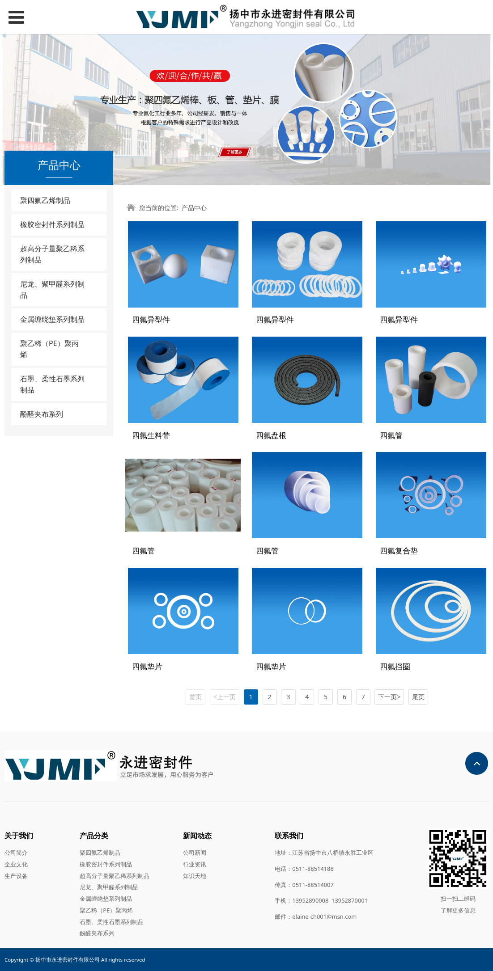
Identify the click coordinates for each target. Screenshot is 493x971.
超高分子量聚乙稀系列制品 (52, 254)
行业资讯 (194, 864)
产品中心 (194, 207)
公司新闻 (194, 853)
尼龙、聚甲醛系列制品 (52, 289)
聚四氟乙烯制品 (45, 200)
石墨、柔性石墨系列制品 (52, 384)
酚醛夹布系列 (41, 414)
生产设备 (16, 875)
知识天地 (194, 875)
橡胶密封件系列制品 (52, 224)
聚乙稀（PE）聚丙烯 (49, 348)
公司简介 (16, 853)
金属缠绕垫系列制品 (52, 319)
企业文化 (16, 864)
